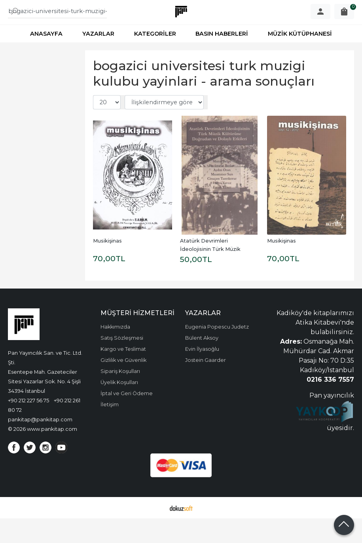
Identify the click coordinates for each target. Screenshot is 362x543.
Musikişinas (107, 265)
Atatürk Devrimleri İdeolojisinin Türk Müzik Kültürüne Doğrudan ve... (212, 273)
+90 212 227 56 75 (28, 425)
